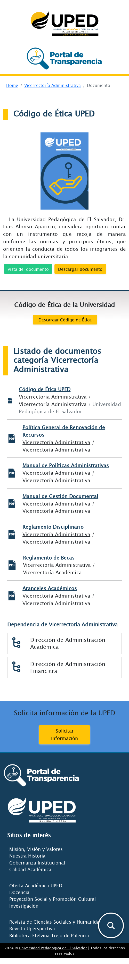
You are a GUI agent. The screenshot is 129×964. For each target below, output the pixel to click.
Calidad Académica (30, 869)
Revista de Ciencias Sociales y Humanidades (58, 922)
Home (12, 85)
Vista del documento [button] (28, 269)
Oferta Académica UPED (35, 885)
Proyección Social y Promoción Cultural (52, 899)
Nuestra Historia (27, 856)
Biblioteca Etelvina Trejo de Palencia (49, 935)
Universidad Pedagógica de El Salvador (53, 948)
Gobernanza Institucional (37, 863)
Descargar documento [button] (80, 269)
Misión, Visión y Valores (36, 849)
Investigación (23, 906)
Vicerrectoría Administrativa (52, 85)
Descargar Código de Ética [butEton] (65, 319)
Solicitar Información (64, 734)
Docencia (19, 892)
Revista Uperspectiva (32, 928)
